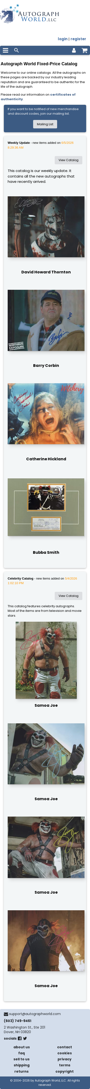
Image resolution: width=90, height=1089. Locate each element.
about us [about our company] (21, 1047)
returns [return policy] (21, 1071)
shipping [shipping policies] (22, 1065)
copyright (64, 1071)
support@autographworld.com (35, 1013)
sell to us (21, 1059)
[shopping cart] (84, 50)
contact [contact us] (64, 1047)
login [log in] (62, 38)
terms (64, 1065)
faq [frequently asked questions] (21, 1053)
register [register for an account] (78, 38)
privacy (65, 1059)
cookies (64, 1053)
